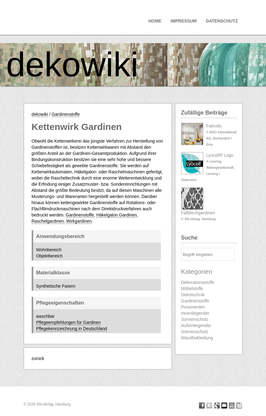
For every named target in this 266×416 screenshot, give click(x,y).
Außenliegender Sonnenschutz (196, 328)
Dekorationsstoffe (198, 282)
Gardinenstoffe (66, 114)
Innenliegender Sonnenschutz (195, 316)
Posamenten (193, 307)
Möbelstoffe (192, 288)
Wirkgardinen (78, 221)
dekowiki (72, 64)
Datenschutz (222, 20)
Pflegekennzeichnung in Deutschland (71, 328)
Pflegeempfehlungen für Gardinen (68, 322)
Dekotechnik (193, 294)
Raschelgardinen (48, 221)
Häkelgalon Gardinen (116, 214)
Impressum (184, 20)
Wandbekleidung (197, 337)
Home (155, 20)
